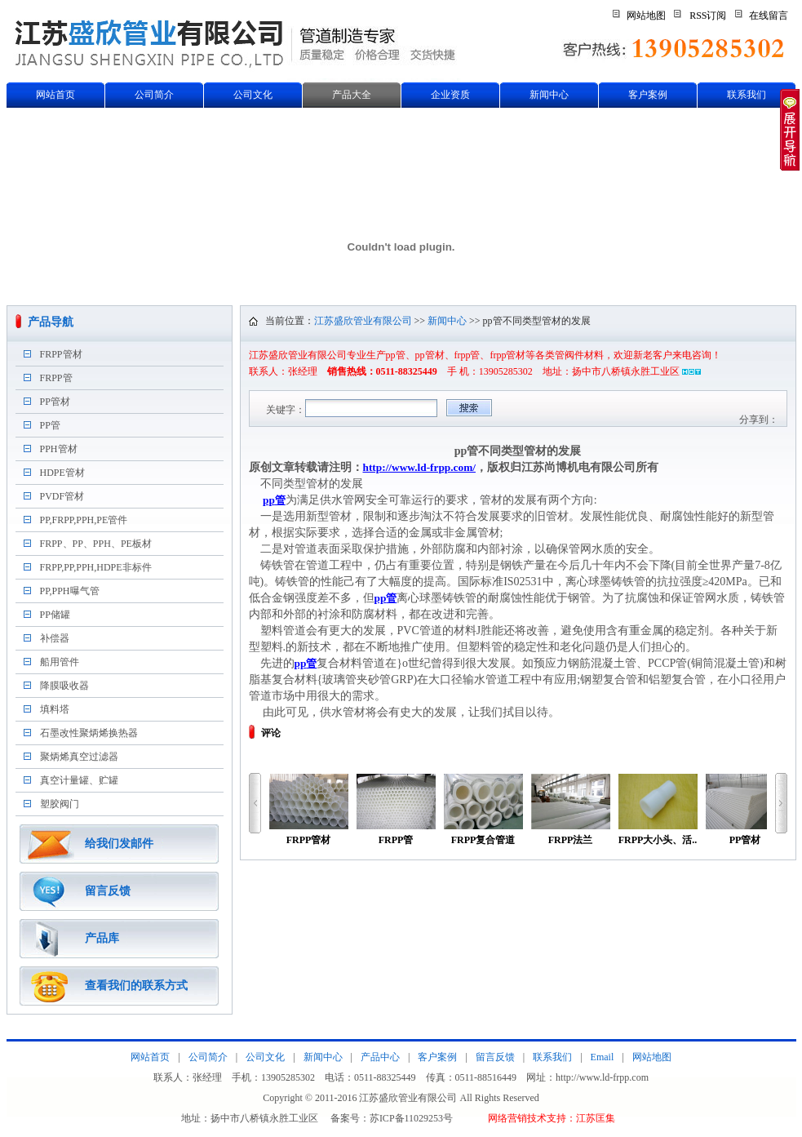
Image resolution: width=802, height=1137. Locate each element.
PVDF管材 (62, 496)
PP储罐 (55, 614)
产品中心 (380, 1057)
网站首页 (55, 94)
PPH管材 (59, 449)
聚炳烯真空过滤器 (79, 756)
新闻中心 (549, 94)
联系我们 (746, 94)
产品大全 (351, 94)
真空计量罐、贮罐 (79, 780)
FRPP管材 (61, 354)
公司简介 (154, 94)
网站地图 (646, 15)
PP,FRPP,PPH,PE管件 (84, 520)
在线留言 (768, 15)
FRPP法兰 (570, 810)
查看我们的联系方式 (136, 985)
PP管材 (55, 401)
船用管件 (59, 662)
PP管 (50, 425)
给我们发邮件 (119, 843)
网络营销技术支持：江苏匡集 (551, 1118)
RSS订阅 (707, 15)
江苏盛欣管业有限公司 (363, 320)
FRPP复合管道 (483, 810)
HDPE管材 (62, 472)
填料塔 (54, 709)
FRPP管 (56, 378)
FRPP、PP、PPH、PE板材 (96, 543)
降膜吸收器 (64, 685)
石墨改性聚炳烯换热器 (89, 733)
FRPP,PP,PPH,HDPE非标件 (96, 567)
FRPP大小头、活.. (658, 810)
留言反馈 (108, 891)
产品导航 (50, 322)
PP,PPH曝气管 (70, 591)
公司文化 (253, 94)
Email (602, 1057)
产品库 (102, 938)
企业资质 (450, 94)
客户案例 (647, 94)
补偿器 (54, 638)
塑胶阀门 (59, 804)
